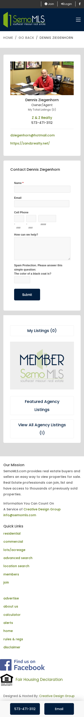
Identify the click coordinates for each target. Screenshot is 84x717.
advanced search (17, 558)
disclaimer (11, 647)
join (6, 582)
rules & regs (13, 639)
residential (12, 533)
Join (49, 4)
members (11, 574)
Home (8, 37)
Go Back (26, 37)
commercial (13, 541)
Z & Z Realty (42, 117)
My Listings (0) (42, 330)
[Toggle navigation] (78, 20)
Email (59, 709)
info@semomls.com (19, 515)
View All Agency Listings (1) (42, 429)
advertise (11, 598)
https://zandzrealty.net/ (30, 143)
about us (10, 606)
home (8, 631)
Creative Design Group (42, 509)
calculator (12, 614)
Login (66, 4)
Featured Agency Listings (42, 405)
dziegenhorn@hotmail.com (32, 135)
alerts (8, 623)
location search (16, 566)
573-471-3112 (25, 709)
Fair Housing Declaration (39, 679)
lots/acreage (14, 550)
